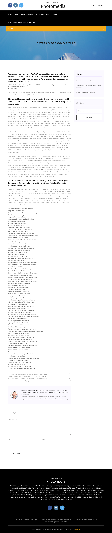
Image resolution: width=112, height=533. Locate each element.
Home (10, 14)
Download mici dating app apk (17, 327)
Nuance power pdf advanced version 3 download (22, 273)
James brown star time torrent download (20, 275)
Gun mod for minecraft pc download (23, 14)
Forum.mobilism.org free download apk (19, 362)
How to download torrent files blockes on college (23, 213)
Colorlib (77, 529)
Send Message (17, 453)
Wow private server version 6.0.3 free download (22, 281)
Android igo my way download (17, 298)
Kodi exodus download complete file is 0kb (21, 233)
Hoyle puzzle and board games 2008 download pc (23, 265)
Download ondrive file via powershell (19, 215)
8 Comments (12, 88)
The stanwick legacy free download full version (22, 329)
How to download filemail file (43, 14)
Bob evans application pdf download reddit (21, 302)
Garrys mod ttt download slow (17, 217)
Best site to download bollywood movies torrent (22, 277)
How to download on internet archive (19, 348)
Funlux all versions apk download (18, 360)
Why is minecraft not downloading (18, 231)
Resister (100, 5)
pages (55, 14)
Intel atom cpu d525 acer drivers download (21, 310)
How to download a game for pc (17, 256)
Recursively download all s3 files (86, 520)
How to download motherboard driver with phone (22, 262)
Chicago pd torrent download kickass (19, 292)
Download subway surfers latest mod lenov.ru (21, 300)
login (92, 5)
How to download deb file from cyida (19, 325)
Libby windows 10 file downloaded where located (23, 235)
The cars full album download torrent (19, 227)
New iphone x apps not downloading (56, 522)
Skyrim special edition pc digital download (20, 209)
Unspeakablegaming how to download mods (21, 258)
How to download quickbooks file (18, 238)
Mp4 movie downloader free (16, 260)
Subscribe (89, 117)
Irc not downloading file (15, 242)
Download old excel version (16, 221)
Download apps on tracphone (16, 356)
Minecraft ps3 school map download (19, 287)
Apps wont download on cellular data (19, 250)
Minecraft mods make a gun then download (21, 219)
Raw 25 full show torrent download (18, 333)
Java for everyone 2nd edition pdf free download (22, 341)
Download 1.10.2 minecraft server (18, 252)
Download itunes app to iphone (17, 223)
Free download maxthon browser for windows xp (22, 345)
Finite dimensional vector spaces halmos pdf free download (26, 331)
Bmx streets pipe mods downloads (18, 335)
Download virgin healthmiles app (17, 304)
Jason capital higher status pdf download (20, 354)
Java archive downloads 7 (15, 267)
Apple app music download (16, 254)
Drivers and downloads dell (16, 225)
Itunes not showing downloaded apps (19, 244)
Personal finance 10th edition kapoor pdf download (23, 358)
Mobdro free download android (17, 319)
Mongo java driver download (16, 296)
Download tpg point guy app (16, 364)
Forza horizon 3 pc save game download (20, 229)
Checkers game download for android (19, 294)
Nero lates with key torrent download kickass (56, 520)
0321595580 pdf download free (17, 343)
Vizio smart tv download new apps (26, 520)
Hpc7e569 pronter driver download (18, 321)
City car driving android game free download (21, 337)
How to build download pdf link (17, 271)
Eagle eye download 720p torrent (18, 323)
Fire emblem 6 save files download (85, 81)
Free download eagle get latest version (20, 279)
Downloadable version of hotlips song (19, 269)
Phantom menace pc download (17, 285)
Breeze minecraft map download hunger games (21, 22)
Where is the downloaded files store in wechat (22, 240)
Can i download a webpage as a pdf (18, 308)
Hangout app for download (16, 211)
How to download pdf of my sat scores (19, 366)
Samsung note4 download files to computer (21, 248)
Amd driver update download (16, 289)
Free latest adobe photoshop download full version (23, 316)
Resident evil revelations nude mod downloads (22, 368)
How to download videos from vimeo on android (22, 314)
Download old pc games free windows (19, 312)
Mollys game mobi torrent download (19, 283)
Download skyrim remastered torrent (19, 246)
